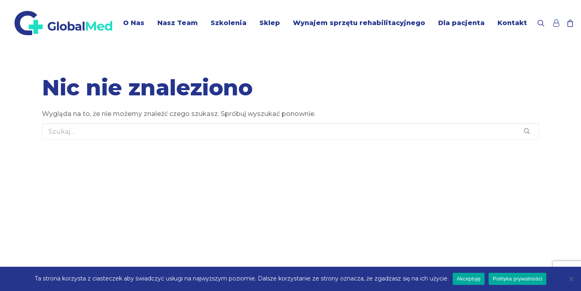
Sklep (269, 23)
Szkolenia (229, 23)
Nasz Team (177, 23)
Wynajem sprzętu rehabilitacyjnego (359, 23)
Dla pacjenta (461, 23)
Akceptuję (469, 279)
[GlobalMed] (63, 23)
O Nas (133, 23)
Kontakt (512, 23)
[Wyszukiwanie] (542, 23)
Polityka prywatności (517, 279)
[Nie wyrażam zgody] (571, 279)
